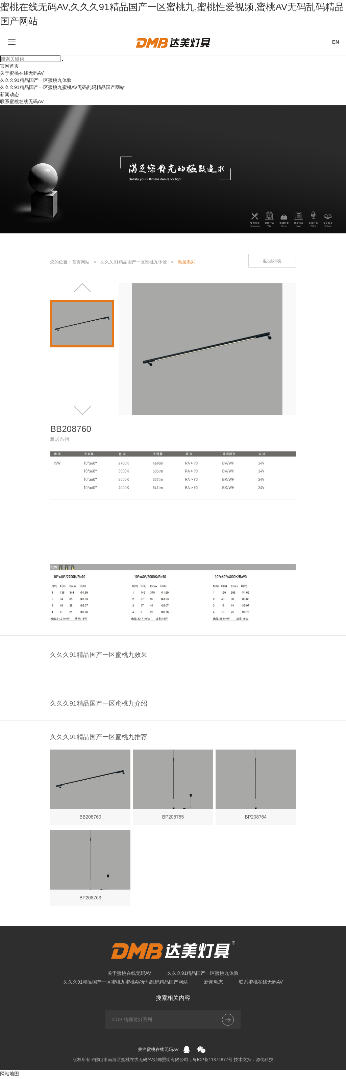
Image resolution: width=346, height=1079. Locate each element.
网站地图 (9, 1075)
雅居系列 (186, 262)
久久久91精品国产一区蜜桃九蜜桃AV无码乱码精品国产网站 (62, 87)
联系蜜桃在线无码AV (22, 101)
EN (335, 42)
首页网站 (81, 262)
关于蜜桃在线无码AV (22, 73)
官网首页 (9, 66)
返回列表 (271, 261)
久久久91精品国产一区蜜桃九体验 (36, 80)
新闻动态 (9, 94)
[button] (82, 287)
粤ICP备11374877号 (213, 1061)
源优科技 (264, 1061)
